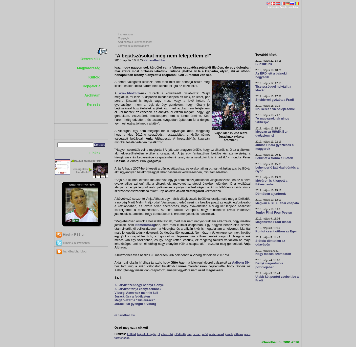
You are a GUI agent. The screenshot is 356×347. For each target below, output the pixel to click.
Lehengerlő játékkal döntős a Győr (276, 169)
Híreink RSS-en (70, 234)
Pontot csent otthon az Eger (276, 231)
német (196, 334)
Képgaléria (91, 86)
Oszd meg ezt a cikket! (131, 327)
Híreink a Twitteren (73, 243)
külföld (131, 334)
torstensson (122, 337)
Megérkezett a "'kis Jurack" (134, 300)
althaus (238, 334)
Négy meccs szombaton (273, 254)
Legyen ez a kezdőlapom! (133, 45)
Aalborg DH (240, 262)
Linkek (94, 153)
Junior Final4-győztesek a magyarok (274, 146)
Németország (145, 225)
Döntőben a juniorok (270, 194)
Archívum (92, 95)
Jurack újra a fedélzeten (132, 296)
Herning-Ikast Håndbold (80, 171)
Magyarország (88, 68)
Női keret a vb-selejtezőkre (275, 109)
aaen (247, 334)
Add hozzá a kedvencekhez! (135, 41)
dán (189, 334)
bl (158, 334)
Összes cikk (90, 59)
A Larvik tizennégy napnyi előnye (139, 285)
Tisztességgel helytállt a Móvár (273, 88)
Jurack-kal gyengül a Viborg (135, 304)
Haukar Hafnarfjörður (87, 160)
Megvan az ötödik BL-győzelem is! (271, 133)
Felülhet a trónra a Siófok (274, 158)
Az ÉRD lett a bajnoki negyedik (271, 75)
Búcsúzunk (263, 64)
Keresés (94, 104)
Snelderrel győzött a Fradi (274, 99)
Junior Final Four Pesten (273, 212)
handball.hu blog (71, 251)
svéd (205, 334)
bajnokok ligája (146, 334)
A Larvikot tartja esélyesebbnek (137, 289)
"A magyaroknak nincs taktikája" (272, 120)
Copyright (124, 38)
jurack (229, 334)
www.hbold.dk (129, 93)
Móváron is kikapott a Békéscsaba (271, 182)
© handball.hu (154, 60)
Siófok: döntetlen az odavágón (270, 242)
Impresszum (125, 34)
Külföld (94, 77)
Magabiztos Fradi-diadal (273, 222)
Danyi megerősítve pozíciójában (269, 265)
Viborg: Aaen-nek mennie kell (136, 293)
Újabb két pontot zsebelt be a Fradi (277, 278)
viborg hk (167, 334)
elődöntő (180, 334)
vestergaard (216, 334)
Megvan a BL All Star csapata (277, 203)
